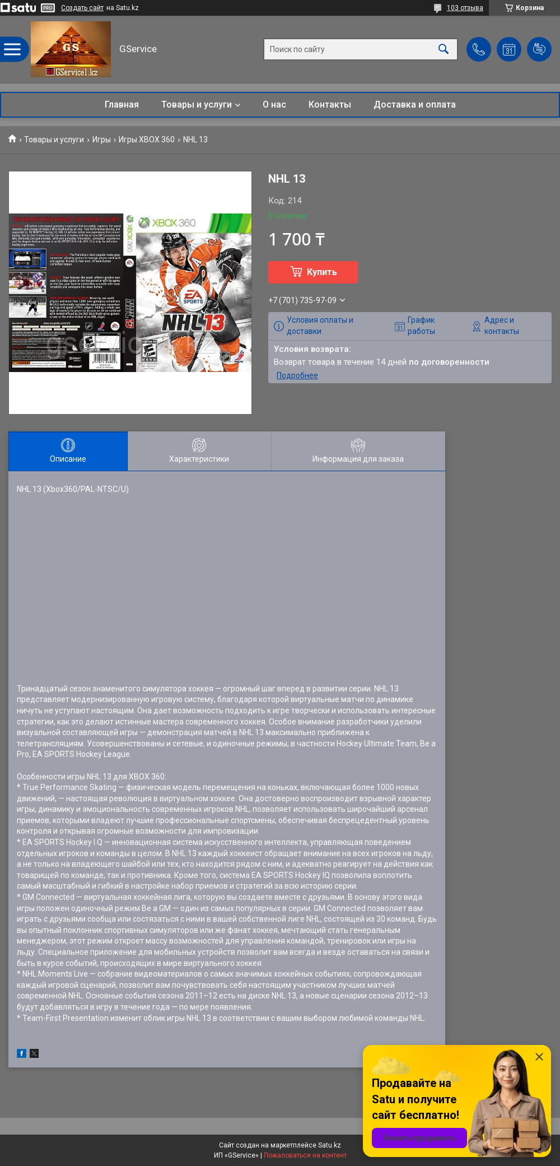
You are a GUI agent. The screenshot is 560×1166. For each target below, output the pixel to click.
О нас (274, 104)
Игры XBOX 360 (147, 139)
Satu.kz (329, 1145)
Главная (122, 104)
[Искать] (443, 49)
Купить (322, 272)
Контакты (330, 104)
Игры (101, 139)
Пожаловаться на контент (305, 1155)
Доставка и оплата (415, 104)
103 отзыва (465, 8)
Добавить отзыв (539, 49)
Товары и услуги (196, 104)
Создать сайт (82, 8)
